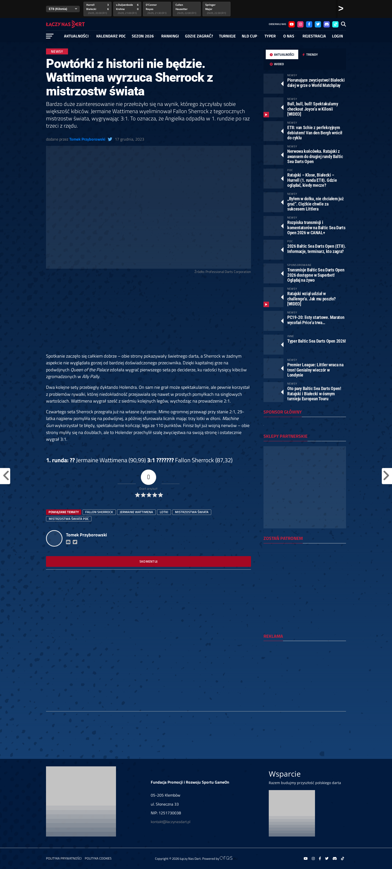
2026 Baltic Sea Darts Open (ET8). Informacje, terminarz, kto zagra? (316, 248)
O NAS (288, 36)
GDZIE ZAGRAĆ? (199, 36)
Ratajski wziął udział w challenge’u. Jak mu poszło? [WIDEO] (311, 298)
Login (337, 36)
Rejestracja (314, 36)
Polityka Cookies (98, 858)
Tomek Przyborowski (87, 139)
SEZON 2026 (143, 36)
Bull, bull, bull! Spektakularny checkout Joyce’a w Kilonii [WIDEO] (312, 108)
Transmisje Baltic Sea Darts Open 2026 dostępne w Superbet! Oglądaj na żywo (315, 274)
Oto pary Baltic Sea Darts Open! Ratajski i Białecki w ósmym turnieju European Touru (314, 393)
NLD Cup (249, 36)
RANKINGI (170, 36)
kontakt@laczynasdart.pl (170, 822)
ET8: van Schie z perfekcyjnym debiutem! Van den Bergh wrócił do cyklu (314, 132)
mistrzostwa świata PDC (69, 518)
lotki (164, 511)
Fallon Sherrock (99, 511)
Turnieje (227, 36)
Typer (270, 36)
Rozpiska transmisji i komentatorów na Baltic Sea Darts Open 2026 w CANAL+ (316, 227)
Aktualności (76, 36)
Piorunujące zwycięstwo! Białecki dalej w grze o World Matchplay (315, 82)
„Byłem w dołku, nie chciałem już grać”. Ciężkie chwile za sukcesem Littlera (315, 203)
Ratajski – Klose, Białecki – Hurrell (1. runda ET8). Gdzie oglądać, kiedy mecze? (312, 180)
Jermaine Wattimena (136, 511)
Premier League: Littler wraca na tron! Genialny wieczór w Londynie (315, 369)
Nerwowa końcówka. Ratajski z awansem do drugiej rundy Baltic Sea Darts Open (315, 156)
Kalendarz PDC (111, 36)
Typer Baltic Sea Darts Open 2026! (316, 341)
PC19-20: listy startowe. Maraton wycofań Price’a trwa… (315, 320)
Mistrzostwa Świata (191, 511)
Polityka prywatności (64, 858)
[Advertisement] (148, 316)
